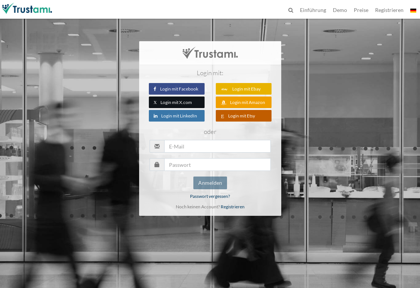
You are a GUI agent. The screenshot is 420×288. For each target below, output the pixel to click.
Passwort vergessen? (210, 196)
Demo (340, 10)
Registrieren (233, 206)
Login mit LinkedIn (175, 116)
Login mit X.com (173, 102)
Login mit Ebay (241, 89)
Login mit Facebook (176, 89)
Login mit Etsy (238, 116)
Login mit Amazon (243, 102)
